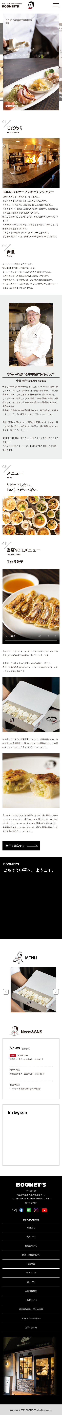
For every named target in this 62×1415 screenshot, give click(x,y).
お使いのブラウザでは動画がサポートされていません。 (31, 606)
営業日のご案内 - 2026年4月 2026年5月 (26, 1059)
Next (56, 992)
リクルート (31, 1237)
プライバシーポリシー (31, 1318)
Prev (6, 992)
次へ (57, 68)
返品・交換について (31, 1255)
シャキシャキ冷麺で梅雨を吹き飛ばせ (25, 1089)
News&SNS (31, 1032)
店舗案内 (31, 1227)
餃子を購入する (15, 846)
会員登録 (31, 1264)
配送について (31, 1246)
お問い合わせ (31, 1327)
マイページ (31, 1273)
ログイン (31, 1282)
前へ (4, 68)
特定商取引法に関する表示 (31, 1309)
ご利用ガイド (31, 1300)
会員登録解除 (31, 1291)
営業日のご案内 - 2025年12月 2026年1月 (27, 1074)
